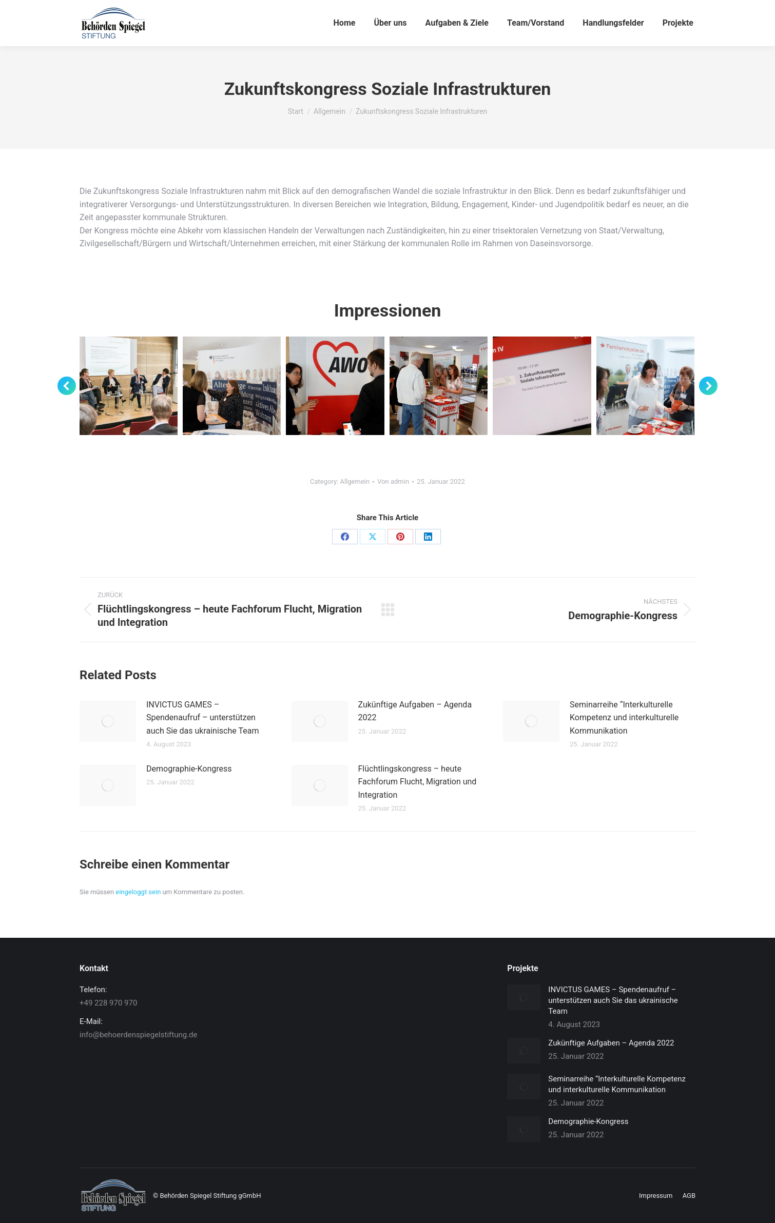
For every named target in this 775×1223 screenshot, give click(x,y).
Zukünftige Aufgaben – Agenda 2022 (415, 711)
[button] (66, 386)
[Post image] (108, 721)
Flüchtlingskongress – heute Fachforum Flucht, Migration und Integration (417, 782)
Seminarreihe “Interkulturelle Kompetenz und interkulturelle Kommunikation (624, 718)
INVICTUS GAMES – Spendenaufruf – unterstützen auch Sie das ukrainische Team (202, 718)
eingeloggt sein (138, 892)
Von (393, 481)
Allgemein (355, 481)
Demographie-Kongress (189, 769)
